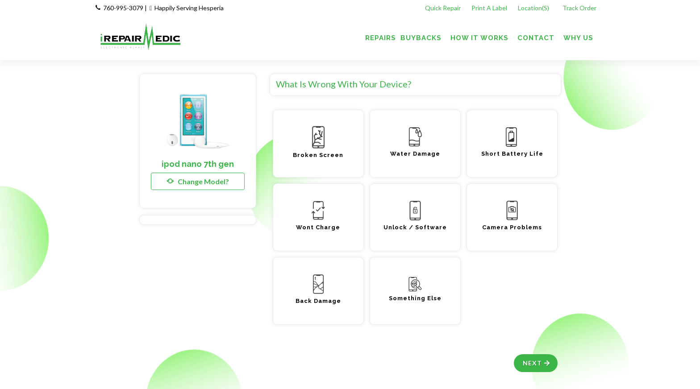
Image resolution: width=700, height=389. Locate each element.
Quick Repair (443, 8)
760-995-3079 (123, 8)
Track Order (580, 8)
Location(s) (534, 8)
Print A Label (489, 8)
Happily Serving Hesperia (189, 8)
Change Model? (198, 181)
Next (537, 363)
